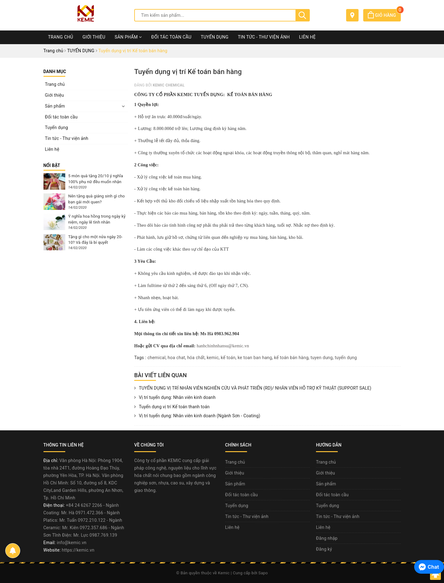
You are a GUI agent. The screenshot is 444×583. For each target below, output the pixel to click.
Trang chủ (60, 37)
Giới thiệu (94, 37)
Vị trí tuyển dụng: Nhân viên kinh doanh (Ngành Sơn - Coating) (197, 416)
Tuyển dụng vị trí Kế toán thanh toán (172, 407)
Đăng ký (324, 549)
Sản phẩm (128, 37)
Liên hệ (307, 37)
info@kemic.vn (71, 542)
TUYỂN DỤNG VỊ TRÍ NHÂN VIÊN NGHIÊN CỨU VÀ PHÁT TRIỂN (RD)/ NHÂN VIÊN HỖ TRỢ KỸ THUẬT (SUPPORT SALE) (252, 388)
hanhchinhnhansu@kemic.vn (223, 346)
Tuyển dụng (214, 37)
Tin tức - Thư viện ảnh (264, 37)
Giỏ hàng (384, 15)
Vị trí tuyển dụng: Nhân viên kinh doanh (175, 398)
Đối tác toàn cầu (171, 37)
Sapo (263, 573)
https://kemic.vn (78, 550)
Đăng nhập (326, 538)
